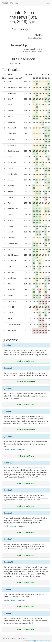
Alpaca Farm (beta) (10, 3)
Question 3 (7, 389)
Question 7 (7, 490)
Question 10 (8, 562)
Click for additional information (14, 450)
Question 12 (8, 613)
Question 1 (7, 345)
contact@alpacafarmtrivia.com (39, 641)
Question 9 (7, 539)
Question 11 (8, 589)
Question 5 (7, 437)
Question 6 (7, 463)
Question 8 (7, 513)
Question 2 (7, 368)
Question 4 (7, 411)
